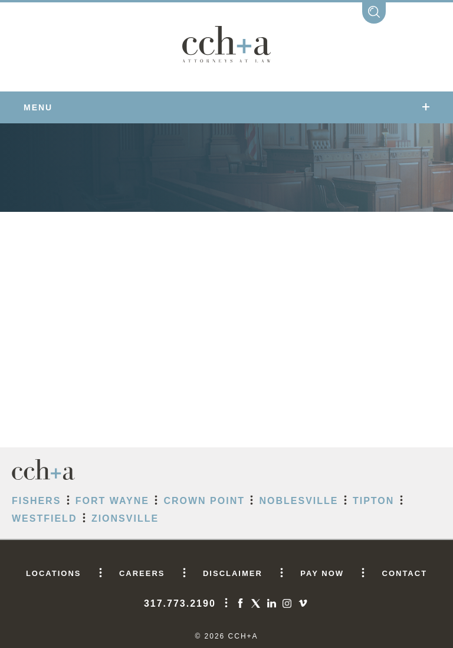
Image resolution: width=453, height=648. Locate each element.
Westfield (44, 518)
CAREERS (142, 573)
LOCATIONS (53, 573)
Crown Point (204, 501)
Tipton (373, 501)
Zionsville (125, 518)
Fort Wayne (112, 501)
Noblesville (298, 501)
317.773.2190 (180, 603)
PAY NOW (322, 573)
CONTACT (405, 573)
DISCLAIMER (232, 573)
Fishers (36, 501)
